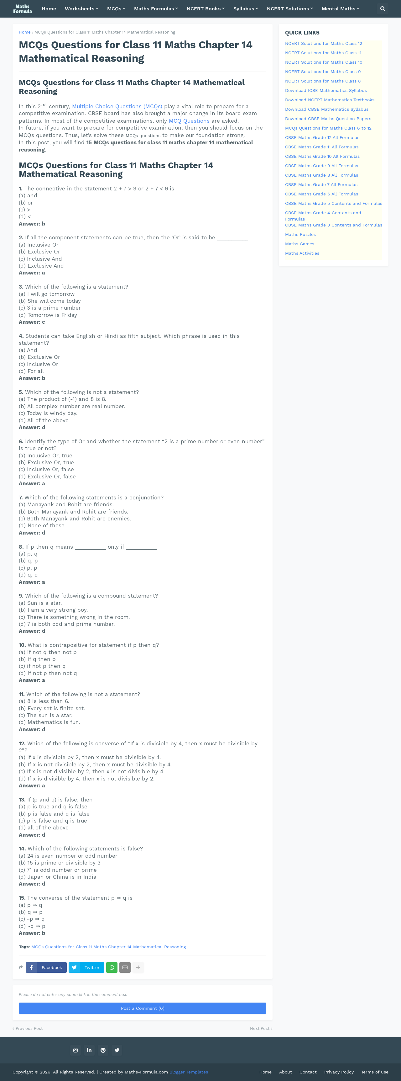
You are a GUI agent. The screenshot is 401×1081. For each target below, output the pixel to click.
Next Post (259, 1028)
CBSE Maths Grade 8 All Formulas (321, 175)
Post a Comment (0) (142, 1008)
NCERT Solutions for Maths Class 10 (323, 62)
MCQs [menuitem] (114, 9)
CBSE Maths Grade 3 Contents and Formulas (333, 224)
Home (25, 32)
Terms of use (374, 1071)
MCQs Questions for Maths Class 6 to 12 (328, 127)
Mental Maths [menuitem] (339, 9)
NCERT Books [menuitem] (204, 9)
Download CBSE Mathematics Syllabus (326, 109)
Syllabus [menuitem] (243, 9)
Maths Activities (302, 253)
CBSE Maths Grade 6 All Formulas (321, 193)
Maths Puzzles (300, 234)
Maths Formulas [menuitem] (154, 9)
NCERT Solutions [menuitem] (288, 9)
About (285, 1071)
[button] (382, 8)
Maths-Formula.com (147, 1071)
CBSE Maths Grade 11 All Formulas (321, 146)
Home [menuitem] (49, 9)
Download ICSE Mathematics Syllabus (326, 90)
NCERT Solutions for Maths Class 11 (323, 52)
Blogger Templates (188, 1071)
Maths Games (299, 243)
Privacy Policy (339, 1071)
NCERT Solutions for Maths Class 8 (323, 80)
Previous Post (29, 1028)
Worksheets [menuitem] (80, 9)
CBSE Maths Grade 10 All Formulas (322, 156)
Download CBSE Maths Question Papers (328, 118)
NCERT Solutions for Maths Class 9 (323, 71)
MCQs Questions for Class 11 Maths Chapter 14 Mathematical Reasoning (104, 32)
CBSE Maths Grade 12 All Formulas (322, 137)
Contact (308, 1071)
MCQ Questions (189, 121)
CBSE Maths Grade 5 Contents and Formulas (333, 203)
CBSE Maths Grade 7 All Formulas (321, 184)
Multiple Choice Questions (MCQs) (117, 106)
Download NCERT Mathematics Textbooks (329, 99)
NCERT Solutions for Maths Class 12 (323, 43)
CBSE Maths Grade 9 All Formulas (321, 165)
